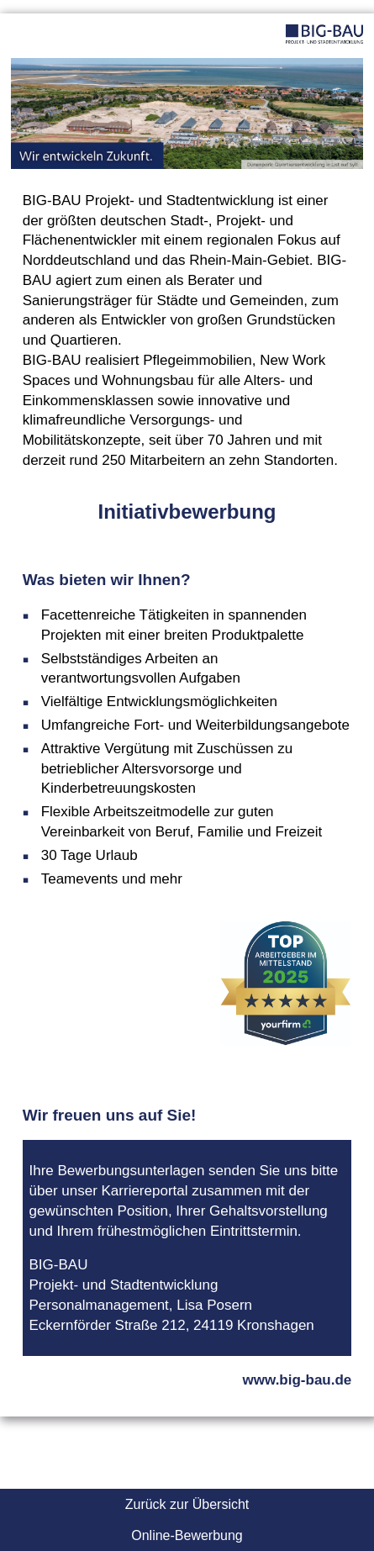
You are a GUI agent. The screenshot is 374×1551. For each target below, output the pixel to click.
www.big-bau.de (297, 1380)
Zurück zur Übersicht (187, 1504)
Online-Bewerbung (187, 1535)
